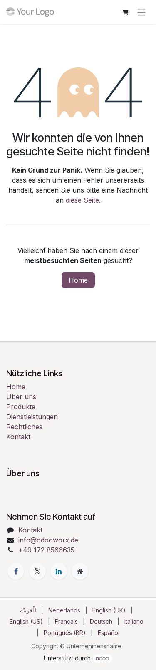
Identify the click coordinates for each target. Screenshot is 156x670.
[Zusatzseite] (80, 571)
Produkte (20, 406)
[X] (37, 571)
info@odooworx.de (48, 540)
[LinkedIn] (58, 571)
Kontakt (18, 436)
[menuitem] (28, 610)
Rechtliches (24, 426)
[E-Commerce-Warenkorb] (124, 12)
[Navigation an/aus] (141, 12)
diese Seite (82, 200)
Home (78, 280)
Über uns (21, 396)
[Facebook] (15, 571)
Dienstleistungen (32, 416)
